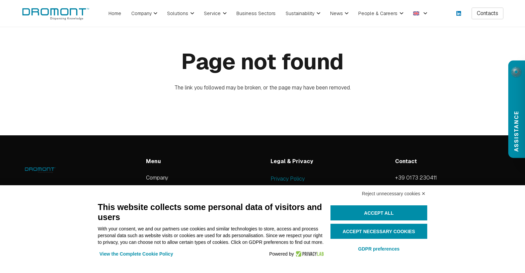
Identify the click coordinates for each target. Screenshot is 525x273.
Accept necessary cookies (379, 231)
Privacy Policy (288, 178)
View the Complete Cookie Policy (136, 254)
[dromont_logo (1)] (55, 13)
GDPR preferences (379, 249)
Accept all (378, 213)
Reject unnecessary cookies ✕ (394, 193)
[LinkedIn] (458, 13)
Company (157, 177)
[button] (154, 13)
